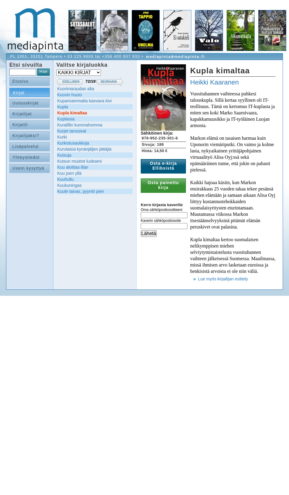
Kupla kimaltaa (72, 112)
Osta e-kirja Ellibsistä (163, 166)
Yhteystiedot (26, 157)
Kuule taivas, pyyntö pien (80, 191)
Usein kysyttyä (28, 168)
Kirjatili (20, 124)
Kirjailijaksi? (25, 135)
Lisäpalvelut (25, 146)
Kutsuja (64, 155)
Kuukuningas (69, 185)
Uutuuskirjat (25, 103)
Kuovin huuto (69, 94)
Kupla (62, 106)
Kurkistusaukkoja (73, 143)
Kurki (62, 137)
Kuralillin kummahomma (79, 125)
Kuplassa (66, 119)
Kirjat (19, 92)
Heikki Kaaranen (214, 82)
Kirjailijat (22, 113)
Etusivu (20, 81)
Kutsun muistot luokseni (79, 161)
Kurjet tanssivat (71, 131)
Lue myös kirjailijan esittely (223, 278)
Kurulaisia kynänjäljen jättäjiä (84, 149)
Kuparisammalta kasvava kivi (84, 100)
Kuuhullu (65, 179)
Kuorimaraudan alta (75, 88)
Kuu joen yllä (69, 173)
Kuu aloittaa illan (72, 167)
